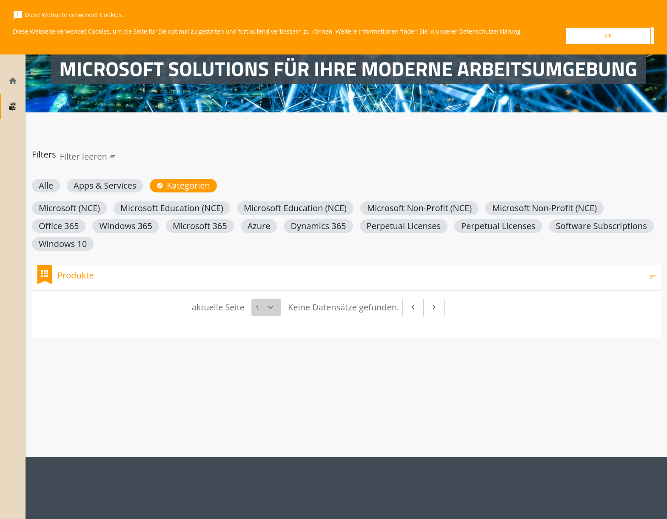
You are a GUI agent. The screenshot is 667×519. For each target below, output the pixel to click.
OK (608, 35)
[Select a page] (266, 307)
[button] (46, 185)
